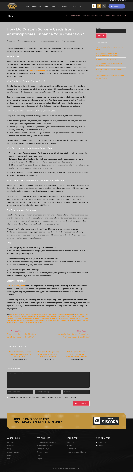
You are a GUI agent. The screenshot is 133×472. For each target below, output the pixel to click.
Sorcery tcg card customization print (61, 318)
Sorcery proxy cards (73, 316)
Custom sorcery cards (16, 286)
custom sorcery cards (38, 70)
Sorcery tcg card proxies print (27, 320)
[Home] (67, 15)
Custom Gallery (64, 6)
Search (98, 28)
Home (28, 6)
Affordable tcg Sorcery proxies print (44, 314)
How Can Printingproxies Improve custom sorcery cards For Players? (48, 354)
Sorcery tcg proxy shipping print (30, 322)
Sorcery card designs (42, 316)
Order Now (36, 6)
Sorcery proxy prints (23, 318)
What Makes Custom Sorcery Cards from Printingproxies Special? (76, 354)
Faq (80, 6)
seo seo (12, 42)
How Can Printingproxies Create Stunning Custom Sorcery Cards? (20, 354)
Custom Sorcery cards (65, 314)
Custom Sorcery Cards (50, 42)
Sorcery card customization (25, 316)
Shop (54, 6)
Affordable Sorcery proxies (20, 314)
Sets (74, 6)
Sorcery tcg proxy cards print (49, 320)
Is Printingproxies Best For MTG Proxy (109, 59)
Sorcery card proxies (58, 316)
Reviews (46, 6)
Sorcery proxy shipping (39, 318)
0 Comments (69, 42)
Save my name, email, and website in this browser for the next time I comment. (43, 397)
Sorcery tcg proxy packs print (71, 320)
